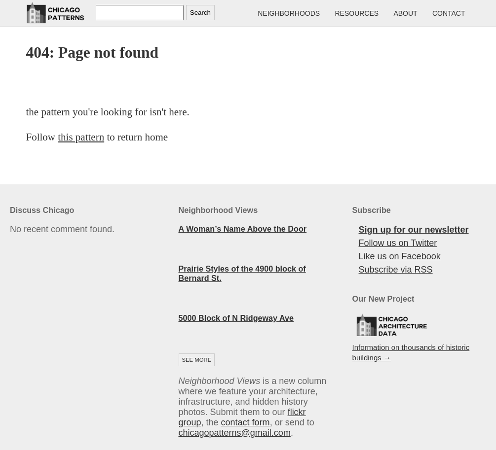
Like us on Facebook (400, 256)
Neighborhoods (289, 13)
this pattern (81, 137)
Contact (448, 13)
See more (197, 360)
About (405, 13)
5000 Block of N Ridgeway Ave (236, 317)
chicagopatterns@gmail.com (235, 433)
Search (200, 12)
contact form (245, 422)
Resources (357, 13)
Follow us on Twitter (398, 243)
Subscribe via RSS (396, 270)
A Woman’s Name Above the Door (243, 228)
